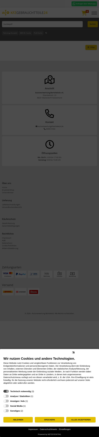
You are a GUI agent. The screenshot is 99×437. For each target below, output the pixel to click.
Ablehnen (18, 420)
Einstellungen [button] (65, 429)
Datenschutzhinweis (48, 429)
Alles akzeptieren (81, 420)
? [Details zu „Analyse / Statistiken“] (35, 396)
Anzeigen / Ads (17, 401)
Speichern (49, 420)
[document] (49, 372)
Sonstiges (15, 411)
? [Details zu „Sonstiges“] (25, 411)
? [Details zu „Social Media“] (28, 406)
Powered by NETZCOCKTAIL (49, 434)
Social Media (16, 406)
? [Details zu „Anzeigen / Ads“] (30, 401)
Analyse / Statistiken (20, 396)
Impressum (33, 429)
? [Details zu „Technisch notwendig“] (36, 391)
